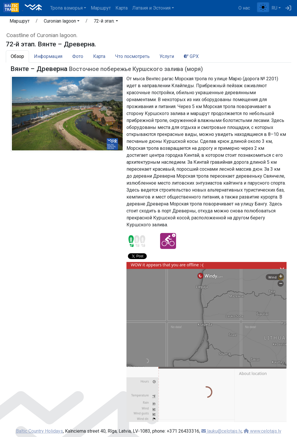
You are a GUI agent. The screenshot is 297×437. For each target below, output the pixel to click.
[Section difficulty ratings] (136, 241)
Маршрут (101, 8)
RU (274, 8)
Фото (77, 56)
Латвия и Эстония (151, 8)
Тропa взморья (66, 8)
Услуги (167, 56)
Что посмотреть (132, 56)
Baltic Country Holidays (39, 431)
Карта (121, 8)
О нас (244, 8)
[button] (61, 22)
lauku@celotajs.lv (221, 431)
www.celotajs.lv (262, 431)
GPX (191, 56)
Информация (48, 56)
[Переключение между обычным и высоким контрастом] (263, 7)
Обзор (17, 56)
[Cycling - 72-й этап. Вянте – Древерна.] (168, 241)
